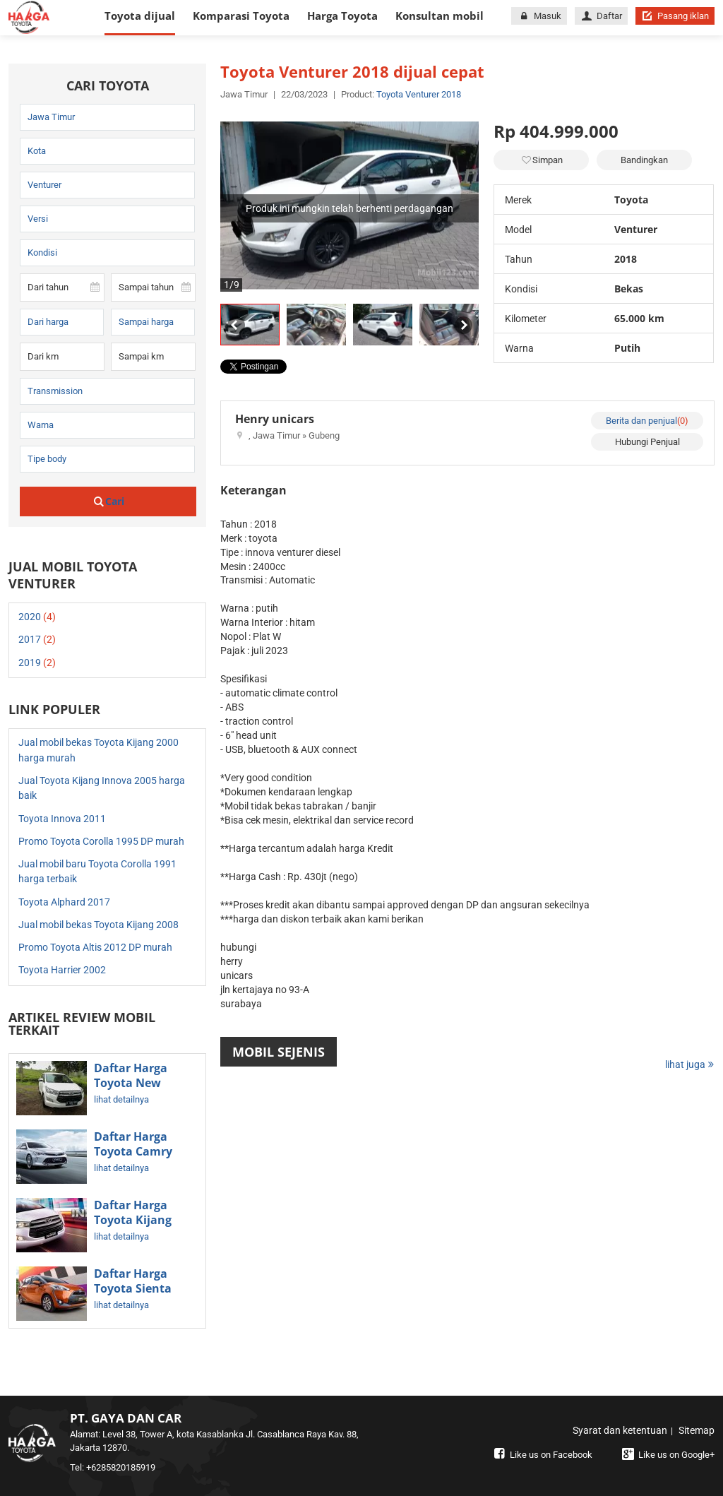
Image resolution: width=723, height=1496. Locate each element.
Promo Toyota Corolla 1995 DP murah (101, 841)
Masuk (539, 16)
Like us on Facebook (541, 1454)
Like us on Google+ (667, 1454)
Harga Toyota (342, 15)
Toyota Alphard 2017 (64, 902)
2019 (37, 662)
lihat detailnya (121, 1099)
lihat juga (690, 1064)
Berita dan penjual (647, 420)
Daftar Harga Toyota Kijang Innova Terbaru (137, 1220)
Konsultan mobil (439, 15)
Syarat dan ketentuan (620, 1430)
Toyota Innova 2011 (62, 818)
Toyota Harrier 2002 (62, 969)
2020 (37, 616)
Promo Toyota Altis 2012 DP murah (95, 947)
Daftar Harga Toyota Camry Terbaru (133, 1152)
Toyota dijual (139, 15)
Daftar (601, 16)
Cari (108, 501)
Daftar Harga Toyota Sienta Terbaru (133, 1289)
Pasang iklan (675, 16)
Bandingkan (644, 160)
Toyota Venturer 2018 (418, 94)
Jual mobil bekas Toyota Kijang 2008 (98, 924)
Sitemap (697, 1430)
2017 (37, 639)
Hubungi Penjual (647, 442)
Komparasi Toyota (241, 15)
